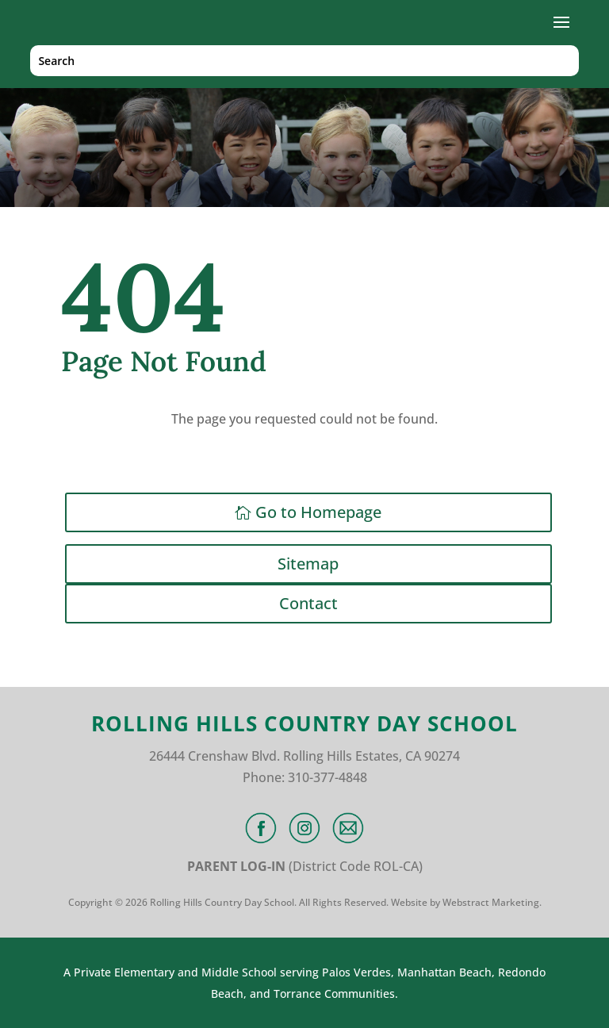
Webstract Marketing (490, 902)
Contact (308, 603)
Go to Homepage (318, 512)
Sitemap (308, 563)
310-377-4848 (327, 777)
